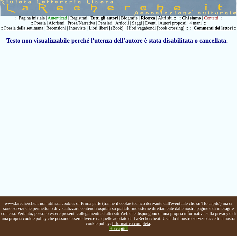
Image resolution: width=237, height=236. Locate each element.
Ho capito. (118, 228)
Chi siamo (191, 18)
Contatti (211, 18)
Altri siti (165, 18)
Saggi (137, 23)
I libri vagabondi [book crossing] (155, 28)
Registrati (78, 18)
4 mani (196, 23)
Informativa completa (131, 223)
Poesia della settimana (23, 28)
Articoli (122, 23)
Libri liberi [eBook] (106, 28)
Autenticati (57, 18)
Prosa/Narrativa (81, 23)
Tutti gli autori (104, 18)
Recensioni (56, 28)
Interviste (77, 28)
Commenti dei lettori (213, 28)
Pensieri (105, 23)
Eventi (151, 23)
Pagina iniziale (32, 18)
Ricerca (148, 18)
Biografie (129, 18)
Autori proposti (172, 23)
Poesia (40, 23)
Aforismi (57, 23)
